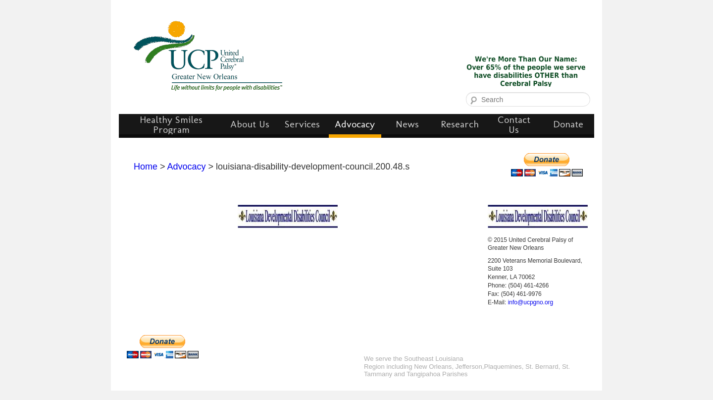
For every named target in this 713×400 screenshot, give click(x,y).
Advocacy (186, 166)
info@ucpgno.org (531, 302)
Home (145, 166)
